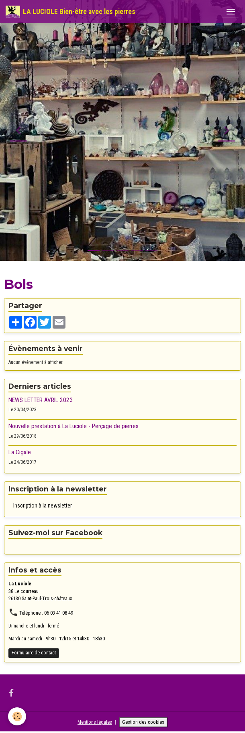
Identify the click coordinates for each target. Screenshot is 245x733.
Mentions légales (95, 722)
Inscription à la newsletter (42, 505)
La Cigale (19, 452)
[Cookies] (17, 716)
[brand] (70, 12)
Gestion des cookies (143, 722)
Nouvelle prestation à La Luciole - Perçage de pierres (73, 426)
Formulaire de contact (34, 653)
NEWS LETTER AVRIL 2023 (40, 400)
